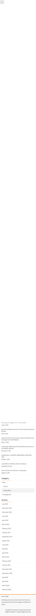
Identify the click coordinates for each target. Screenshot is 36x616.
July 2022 (5, 516)
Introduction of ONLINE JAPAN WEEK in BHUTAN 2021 (16, 456)
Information (7, 490)
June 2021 (5, 545)
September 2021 (7, 537)
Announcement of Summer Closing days (13, 470)
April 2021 (5, 553)
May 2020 (5, 577)
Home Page (5, 596)
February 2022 (6, 528)
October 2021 (6, 532)
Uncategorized (6, 494)
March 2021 (5, 557)
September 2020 (7, 573)
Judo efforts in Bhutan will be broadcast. (14, 464)
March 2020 (5, 585)
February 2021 (6, 561)
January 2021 (6, 565)
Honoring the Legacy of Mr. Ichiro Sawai (13, 422)
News (4, 482)
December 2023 (7, 508)
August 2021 (6, 541)
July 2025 (5, 504)
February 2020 (6, 589)
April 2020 (5, 581)
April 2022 (5, 520)
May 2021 (5, 549)
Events (5, 486)
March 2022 (5, 524)
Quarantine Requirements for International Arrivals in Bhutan (18, 430)
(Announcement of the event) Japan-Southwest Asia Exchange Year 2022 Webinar (17, 439)
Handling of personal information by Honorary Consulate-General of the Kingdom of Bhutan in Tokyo (16, 602)
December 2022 (7, 512)
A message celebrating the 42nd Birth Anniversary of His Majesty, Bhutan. (17, 447)
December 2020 (7, 569)
